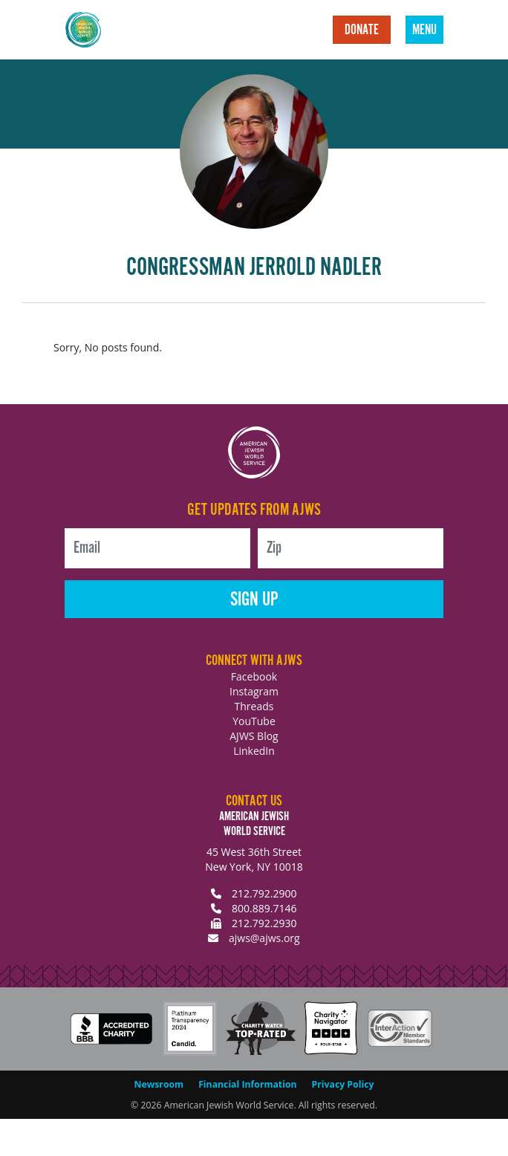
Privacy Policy (343, 1084)
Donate (362, 30)
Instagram (254, 691)
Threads (254, 706)
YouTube (254, 721)
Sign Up (254, 600)
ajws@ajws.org (264, 938)
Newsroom (159, 1084)
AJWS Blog (253, 736)
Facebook (254, 676)
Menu (424, 30)
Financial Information (247, 1084)
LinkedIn (254, 751)
